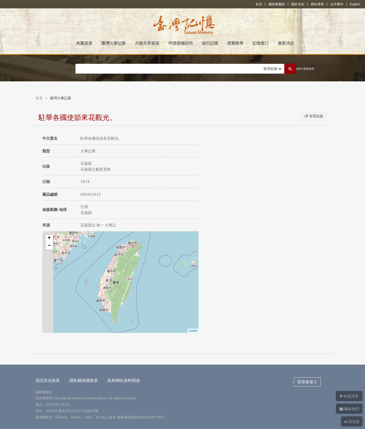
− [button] (49, 246)
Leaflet (193, 330)
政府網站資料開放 (123, 380)
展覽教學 (235, 43)
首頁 (259, 4)
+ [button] (49, 238)
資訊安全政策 (47, 380)
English (355, 4)
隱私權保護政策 (83, 380)
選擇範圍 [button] (272, 68)
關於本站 (297, 4)
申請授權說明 (180, 43)
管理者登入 (307, 381)
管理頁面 (314, 116)
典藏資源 (84, 43)
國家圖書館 (276, 4)
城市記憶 (210, 43)
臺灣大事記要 (113, 43)
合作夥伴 (336, 4)
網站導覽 (317, 4)
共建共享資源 (147, 43)
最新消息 (286, 43)
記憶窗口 (260, 43)
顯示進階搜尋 (305, 68)
